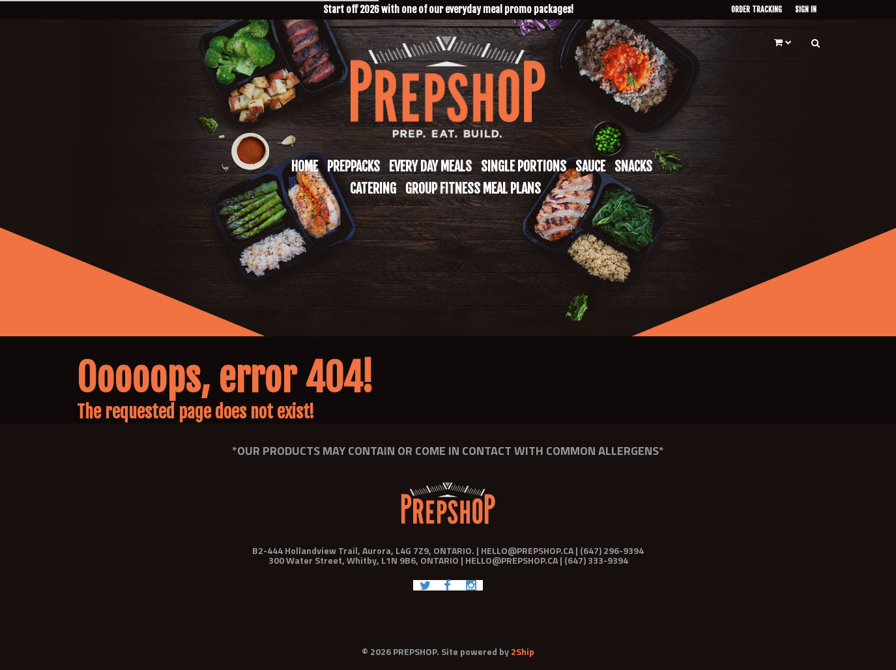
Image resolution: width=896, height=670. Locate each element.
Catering (373, 189)
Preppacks (353, 166)
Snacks (633, 166)
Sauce (590, 166)
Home (304, 166)
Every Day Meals (430, 166)
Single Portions (523, 166)
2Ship (522, 651)
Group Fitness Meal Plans (473, 189)
